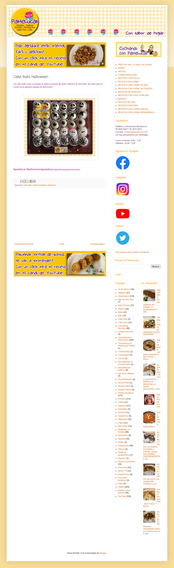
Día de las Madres (126, 373)
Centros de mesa (125, 331)
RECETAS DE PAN (126, 102)
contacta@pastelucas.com (136, 132)
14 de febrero (124, 289)
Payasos (122, 458)
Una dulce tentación (122, 479)
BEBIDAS (122, 99)
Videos (121, 487)
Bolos (120, 315)
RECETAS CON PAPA (128, 105)
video (120, 483)
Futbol (120, 402)
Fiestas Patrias (124, 389)
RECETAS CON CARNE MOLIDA (133, 109)
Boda (120, 312)
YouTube (122, 496)
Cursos (121, 358)
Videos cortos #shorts (124, 491)
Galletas (121, 406)
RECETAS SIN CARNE (128, 82)
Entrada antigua (97, 244)
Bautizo (121, 309)
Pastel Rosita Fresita (158, 400)
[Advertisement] (59, 215)
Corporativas (123, 355)
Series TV (122, 471)
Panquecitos (123, 445)
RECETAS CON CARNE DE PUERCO (135, 88)
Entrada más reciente (23, 244)
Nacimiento (123, 435)
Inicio (62, 244)
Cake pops (122, 322)
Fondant (121, 399)
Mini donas (123, 426)
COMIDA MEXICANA (127, 75)
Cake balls (27, 185)
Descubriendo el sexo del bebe (125, 363)
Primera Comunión (126, 461)
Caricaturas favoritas (123, 327)
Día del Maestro (125, 379)
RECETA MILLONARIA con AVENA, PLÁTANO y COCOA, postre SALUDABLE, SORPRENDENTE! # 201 (151, 445)
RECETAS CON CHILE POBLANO (133, 95)
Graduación (123, 416)
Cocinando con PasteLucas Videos (126, 344)
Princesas (122, 467)
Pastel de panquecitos (123, 453)
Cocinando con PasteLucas (124, 338)
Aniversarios (123, 296)
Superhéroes (123, 474)
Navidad (121, 439)
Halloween (52, 185)
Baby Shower (124, 305)
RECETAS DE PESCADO (129, 92)
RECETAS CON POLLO (129, 78)
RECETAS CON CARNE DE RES (133, 85)
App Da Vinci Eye (126, 299)
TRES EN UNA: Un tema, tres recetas (135, 64)
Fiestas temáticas (40, 185)
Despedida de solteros (124, 368)
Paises (121, 442)
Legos (120, 423)
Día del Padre (124, 386)
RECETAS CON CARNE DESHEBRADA (136, 112)
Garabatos (122, 409)
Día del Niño (123, 383)
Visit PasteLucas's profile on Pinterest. (132, 252)
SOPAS (121, 68)
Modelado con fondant (124, 430)
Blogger (103, 553)
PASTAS (122, 71)
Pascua (121, 449)
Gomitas (121, 412)
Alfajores (122, 293)
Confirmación (124, 351)
